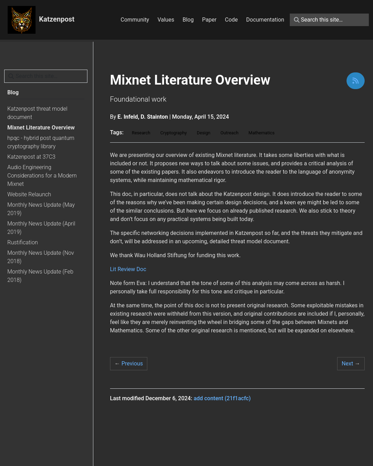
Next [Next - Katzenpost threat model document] (351, 363)
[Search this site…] (329, 20)
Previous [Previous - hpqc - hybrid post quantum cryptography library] (129, 363)
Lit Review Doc (128, 269)
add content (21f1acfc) (222, 398)
